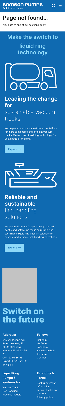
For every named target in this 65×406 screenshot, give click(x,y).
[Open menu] (60, 6)
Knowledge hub (46, 350)
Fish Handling (10, 390)
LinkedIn (42, 339)
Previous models (11, 394)
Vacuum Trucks (11, 387)
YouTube (42, 343)
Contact (41, 357)
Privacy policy (45, 397)
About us (42, 354)
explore (14, 149)
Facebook (42, 346)
